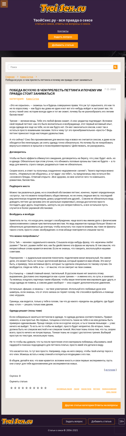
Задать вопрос (63, 36)
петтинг (96, 389)
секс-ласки (111, 392)
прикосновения (109, 389)
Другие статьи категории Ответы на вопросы (91, 405)
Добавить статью (63, 44)
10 (45, 388)
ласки (76, 389)
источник (110, 369)
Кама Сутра (32, 98)
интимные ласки (64, 389)
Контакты (62, 30)
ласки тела (86, 389)
